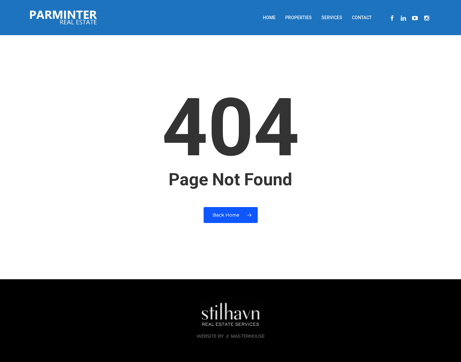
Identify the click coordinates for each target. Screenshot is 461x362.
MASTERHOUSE (248, 336)
